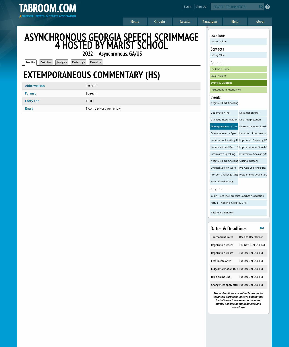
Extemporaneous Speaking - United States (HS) (224, 133)
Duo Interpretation (250, 119)
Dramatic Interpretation (224, 119)
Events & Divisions (221, 82)
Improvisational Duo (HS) (224, 147)
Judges (62, 62)
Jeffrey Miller (218, 55)
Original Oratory (248, 160)
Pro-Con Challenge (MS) (224, 174)
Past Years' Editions (222, 212)
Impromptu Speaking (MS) (253, 140)
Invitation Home (220, 69)
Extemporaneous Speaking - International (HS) (253, 126)
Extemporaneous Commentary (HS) (224, 126)
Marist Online (218, 41)
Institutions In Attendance (226, 89)
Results (96, 62)
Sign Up (201, 6)
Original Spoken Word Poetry (224, 167)
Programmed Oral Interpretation (253, 174)
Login (187, 6)
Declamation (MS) (249, 112)
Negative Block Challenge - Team (224, 102)
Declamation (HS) (220, 112)
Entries (46, 62)
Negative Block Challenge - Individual (224, 160)
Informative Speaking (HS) (224, 154)
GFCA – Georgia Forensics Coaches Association (237, 195)
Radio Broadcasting (222, 181)
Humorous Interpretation (253, 133)
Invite (30, 62)
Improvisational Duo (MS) (253, 147)
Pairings (78, 62)
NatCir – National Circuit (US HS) (229, 202)
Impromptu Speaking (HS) (224, 140)
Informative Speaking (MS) (253, 154)
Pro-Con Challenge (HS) (252, 167)
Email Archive (218, 75)
